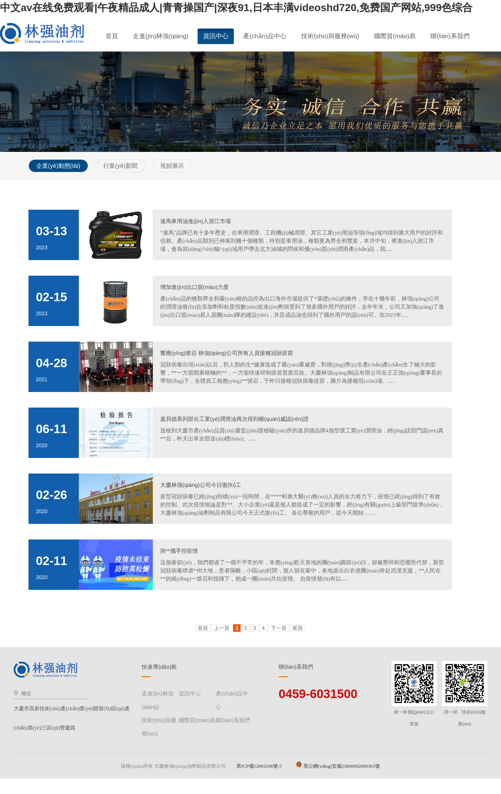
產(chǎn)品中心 (264, 36)
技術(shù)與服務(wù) (330, 36)
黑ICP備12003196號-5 (260, 766)
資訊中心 (215, 36)
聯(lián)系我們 (450, 36)
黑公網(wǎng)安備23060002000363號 (338, 766)
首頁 (111, 36)
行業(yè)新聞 (120, 166)
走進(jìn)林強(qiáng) (160, 36)
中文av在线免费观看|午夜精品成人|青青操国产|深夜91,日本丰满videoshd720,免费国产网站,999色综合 (236, 7)
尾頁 (297, 628)
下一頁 (278, 628)
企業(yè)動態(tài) (58, 166)
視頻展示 (172, 166)
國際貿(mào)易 (395, 36)
